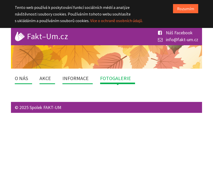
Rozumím (185, 8)
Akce (45, 78)
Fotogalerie (115, 78)
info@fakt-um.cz (178, 39)
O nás (21, 78)
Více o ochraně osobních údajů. (116, 20)
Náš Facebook (175, 33)
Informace (75, 78)
